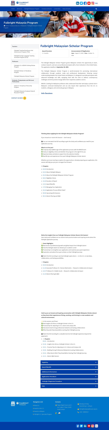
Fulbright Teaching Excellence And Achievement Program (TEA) (23, 51)
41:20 (44, 274)
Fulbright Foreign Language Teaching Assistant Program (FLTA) (24, 56)
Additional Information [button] (69, 372)
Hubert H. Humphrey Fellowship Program (23, 86)
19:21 (44, 347)
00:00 (44, 169)
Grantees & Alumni (47, 9)
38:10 (44, 196)
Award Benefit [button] (69, 367)
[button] (96, 9)
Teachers (14, 46)
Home (13, 9)
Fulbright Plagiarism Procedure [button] (69, 381)
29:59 (44, 350)
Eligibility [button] (69, 362)
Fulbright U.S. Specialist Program (43, 414)
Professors (15, 61)
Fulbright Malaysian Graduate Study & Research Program (24, 92)
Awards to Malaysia (39, 411)
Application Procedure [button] (69, 376)
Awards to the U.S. (39, 408)
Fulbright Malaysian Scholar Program (24, 76)
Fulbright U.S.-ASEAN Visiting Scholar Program (24, 66)
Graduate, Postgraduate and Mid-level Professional (23, 81)
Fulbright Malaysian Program (31, 9)
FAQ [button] (69, 386)
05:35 (44, 175)
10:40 (44, 181)
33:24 (44, 353)
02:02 (44, 172)
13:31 (44, 184)
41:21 (44, 356)
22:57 (44, 271)
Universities (57, 9)
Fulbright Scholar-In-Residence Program (22, 71)
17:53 (44, 187)
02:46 (44, 344)
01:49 (44, 268)
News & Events (67, 9)
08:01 (44, 178)
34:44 (44, 190)
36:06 (44, 193)
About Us (19, 9)
